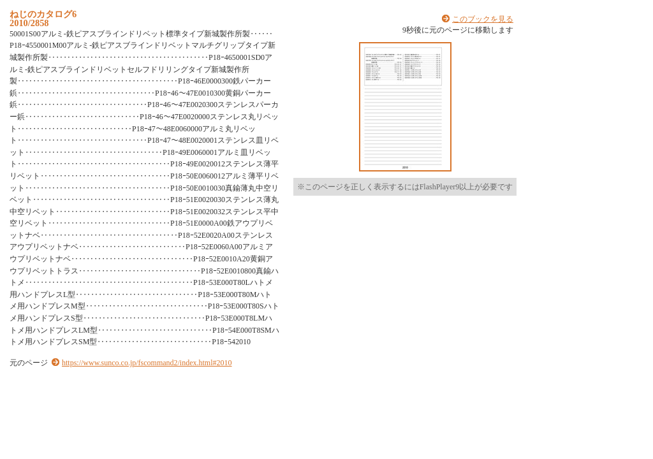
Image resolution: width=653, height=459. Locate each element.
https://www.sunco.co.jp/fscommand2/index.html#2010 (147, 362)
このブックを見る (482, 19)
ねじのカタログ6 (43, 14)
